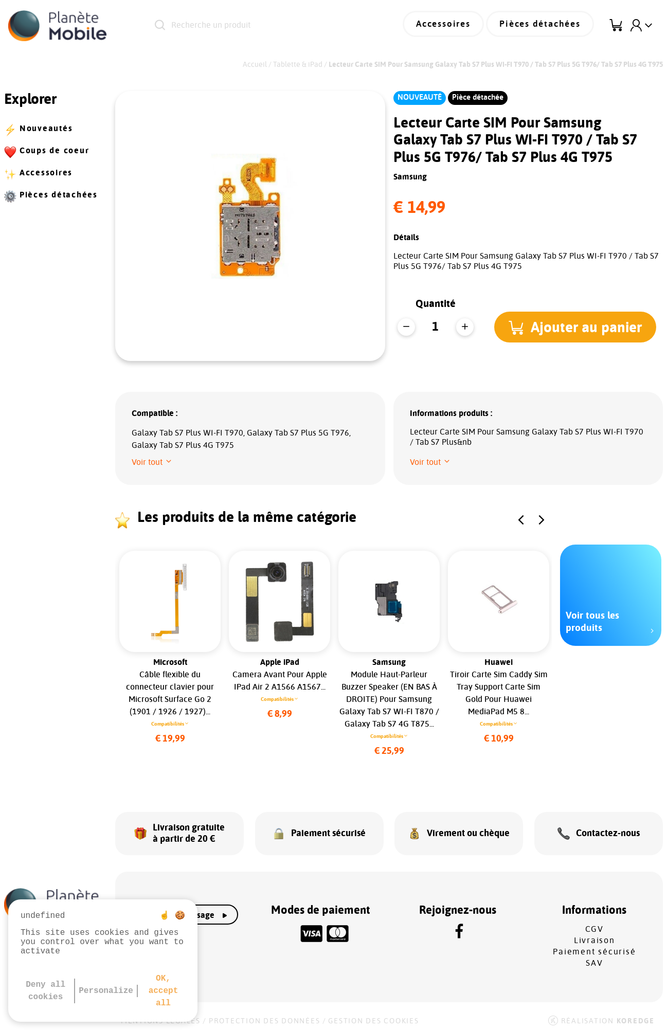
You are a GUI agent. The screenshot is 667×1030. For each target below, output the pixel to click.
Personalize (106, 991)
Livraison (594, 934)
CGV (594, 923)
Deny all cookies (45, 991)
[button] (577, 327)
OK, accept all (163, 991)
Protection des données (264, 1015)
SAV (594, 957)
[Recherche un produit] (268, 25)
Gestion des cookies (373, 1015)
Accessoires (454, 26)
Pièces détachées (544, 26)
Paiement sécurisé (594, 946)
